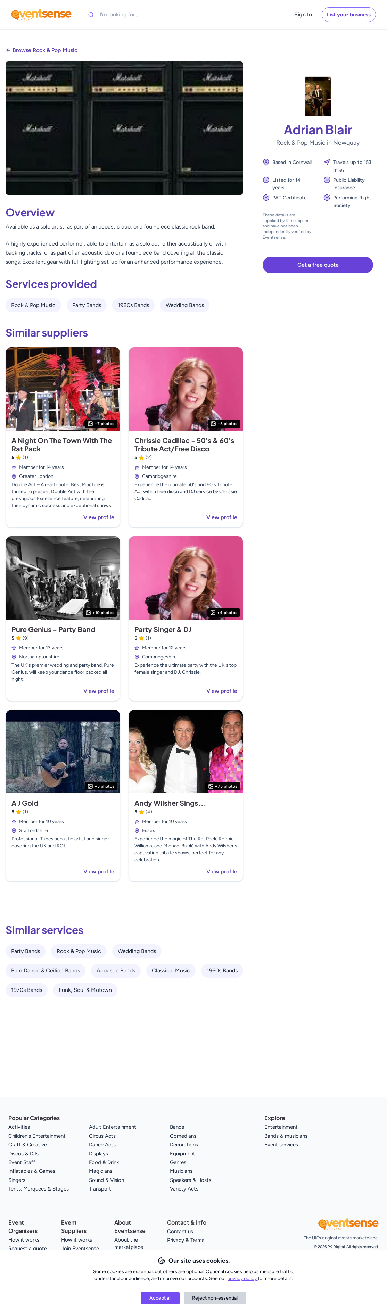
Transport (100, 1189)
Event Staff (21, 1162)
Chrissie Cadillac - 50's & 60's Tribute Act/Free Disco (184, 444)
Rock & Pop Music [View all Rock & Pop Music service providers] (33, 305)
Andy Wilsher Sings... (170, 802)
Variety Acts (184, 1189)
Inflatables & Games (31, 1171)
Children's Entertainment (37, 1136)
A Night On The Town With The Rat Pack (61, 444)
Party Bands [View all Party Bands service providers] (86, 305)
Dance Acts (102, 1145)
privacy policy (242, 1279)
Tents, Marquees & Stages (38, 1189)
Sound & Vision (106, 1180)
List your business (349, 14)
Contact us (180, 1231)
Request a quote (27, 1248)
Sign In (303, 14)
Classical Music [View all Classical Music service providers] (171, 970)
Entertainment (281, 1127)
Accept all (160, 1298)
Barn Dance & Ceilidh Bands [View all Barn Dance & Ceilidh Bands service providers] (45, 970)
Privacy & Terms (185, 1240)
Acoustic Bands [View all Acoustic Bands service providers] (116, 970)
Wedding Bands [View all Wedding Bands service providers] (185, 305)
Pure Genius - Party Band (53, 629)
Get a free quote (318, 265)
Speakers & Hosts (190, 1180)
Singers (16, 1180)
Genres (178, 1162)
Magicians (100, 1171)
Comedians (183, 1136)
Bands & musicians (285, 1136)
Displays (98, 1154)
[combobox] (131, 14)
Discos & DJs (23, 1154)
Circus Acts (102, 1136)
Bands (177, 1127)
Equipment (182, 1154)
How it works (23, 1240)
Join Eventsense (80, 1248)
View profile (98, 517)
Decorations (184, 1145)
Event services (281, 1145)
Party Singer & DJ (162, 629)
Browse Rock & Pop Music (45, 50)
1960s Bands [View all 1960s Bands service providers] (222, 970)
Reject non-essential (215, 1298)
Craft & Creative (27, 1145)
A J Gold (24, 802)
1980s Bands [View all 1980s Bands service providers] (133, 305)
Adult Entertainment (112, 1127)
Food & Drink (104, 1162)
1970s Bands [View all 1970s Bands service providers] (26, 990)
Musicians (181, 1171)
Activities (19, 1127)
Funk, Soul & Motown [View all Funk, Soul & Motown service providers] (85, 990)
